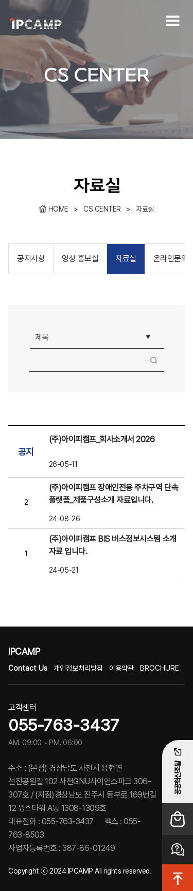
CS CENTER (102, 209)
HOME (58, 209)
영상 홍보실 (80, 258)
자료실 (145, 209)
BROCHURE (159, 668)
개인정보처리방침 (78, 668)
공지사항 (31, 258)
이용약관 (121, 668)
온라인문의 (170, 258)
